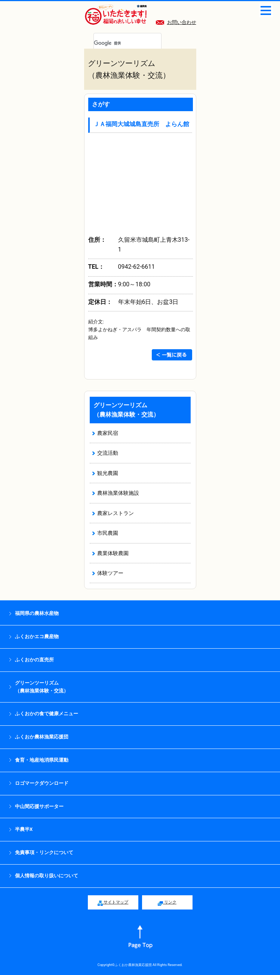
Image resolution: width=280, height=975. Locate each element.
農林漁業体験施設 (118, 493)
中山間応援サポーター (39, 806)
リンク (167, 903)
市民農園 (107, 533)
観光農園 (107, 473)
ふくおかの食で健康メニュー (46, 713)
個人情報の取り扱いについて (46, 875)
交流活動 (107, 453)
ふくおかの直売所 (34, 659)
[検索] (118, 43)
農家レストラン (115, 513)
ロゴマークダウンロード (41, 783)
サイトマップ (113, 903)
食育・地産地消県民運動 (41, 760)
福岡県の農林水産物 (37, 613)
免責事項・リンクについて (44, 852)
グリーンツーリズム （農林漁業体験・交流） (41, 687)
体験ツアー (110, 573)
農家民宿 (107, 433)
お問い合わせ (176, 22)
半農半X (24, 829)
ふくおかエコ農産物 (37, 636)
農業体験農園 (113, 553)
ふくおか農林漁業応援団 (41, 737)
